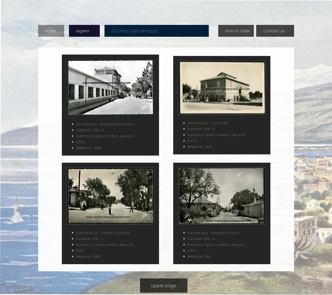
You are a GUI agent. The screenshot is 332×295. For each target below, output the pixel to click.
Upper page (163, 286)
